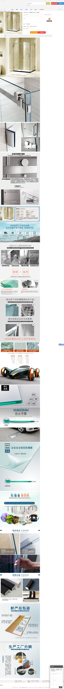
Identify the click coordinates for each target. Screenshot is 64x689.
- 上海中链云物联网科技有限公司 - (23, 687)
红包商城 (41, 9)
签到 (36, 9)
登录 (1, 0)
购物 (17, 9)
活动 (21, 9)
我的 (63, 0)
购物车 (61, 9)
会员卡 (53, 0)
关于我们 (45, 0)
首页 (12, 9)
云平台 (26, 9)
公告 (31, 9)
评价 (5, 35)
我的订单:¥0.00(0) (58, 0)
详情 (1, 35)
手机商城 (49, 0)
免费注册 (4, 0)
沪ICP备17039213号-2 (47, 687)
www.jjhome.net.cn (35, 687)
